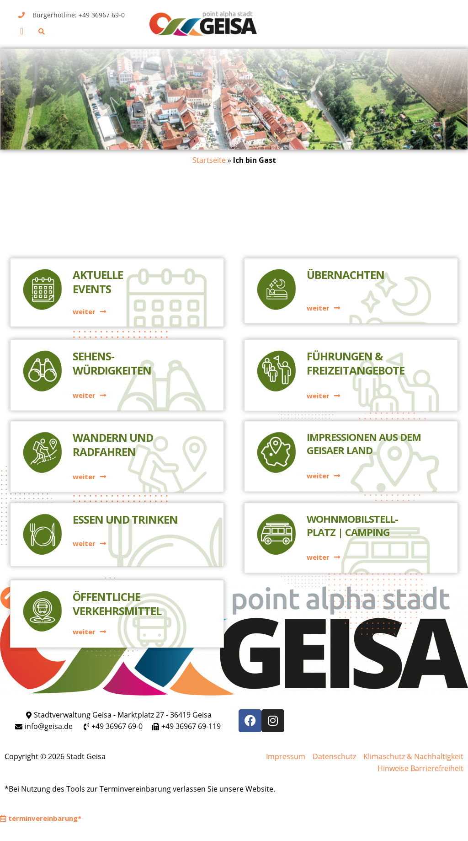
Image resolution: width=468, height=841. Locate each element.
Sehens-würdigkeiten (112, 291)
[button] (22, 31)
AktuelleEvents (98, 212)
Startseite (209, 160)
